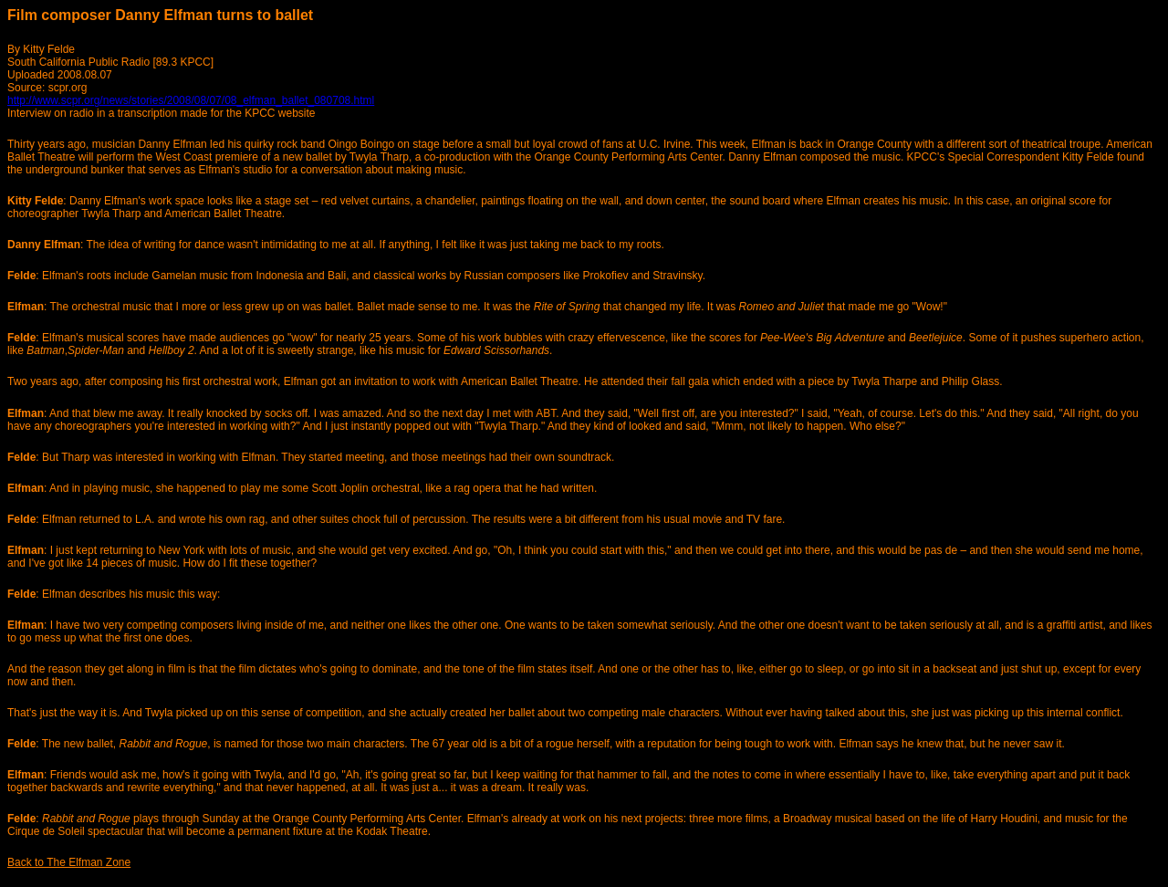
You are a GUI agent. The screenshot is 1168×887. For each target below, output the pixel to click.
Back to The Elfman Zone (68, 862)
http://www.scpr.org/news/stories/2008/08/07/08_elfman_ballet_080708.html (190, 100)
